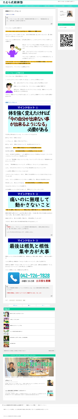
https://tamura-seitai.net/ (9, 392)
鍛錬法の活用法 (16, 5)
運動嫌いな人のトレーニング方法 (16, 325)
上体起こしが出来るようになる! (32, 5)
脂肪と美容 (47, 5)
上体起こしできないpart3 (14, 319)
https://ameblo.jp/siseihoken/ (64, 12)
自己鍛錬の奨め (13, 343)
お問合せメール (8, 380)
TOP (13, 405)
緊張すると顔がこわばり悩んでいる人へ (17, 313)
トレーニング (12, 300)
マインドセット (19, 300)
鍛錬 (24, 300)
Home (6, 5)
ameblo (61, 11)
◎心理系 (70, 5)
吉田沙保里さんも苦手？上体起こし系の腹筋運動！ (19, 337)
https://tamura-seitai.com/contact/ (11, 381)
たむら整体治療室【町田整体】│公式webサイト (16, 390)
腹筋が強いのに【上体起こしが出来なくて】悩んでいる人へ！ (15, 350)
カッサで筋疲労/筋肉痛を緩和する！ (16, 331)
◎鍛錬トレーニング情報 (58, 5)
